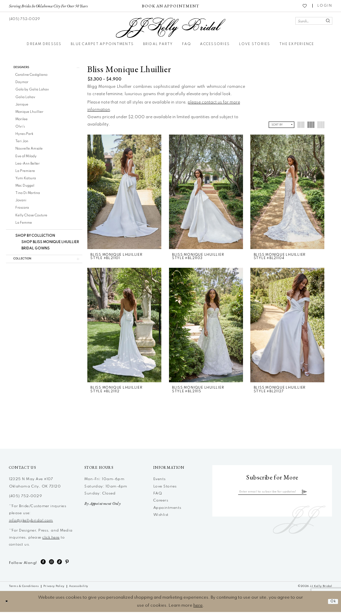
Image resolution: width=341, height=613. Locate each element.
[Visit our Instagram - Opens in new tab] (51, 563)
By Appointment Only (102, 504)
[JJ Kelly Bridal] (170, 28)
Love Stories (165, 487)
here (198, 606)
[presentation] (124, 192)
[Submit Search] (327, 21)
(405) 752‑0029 (25, 497)
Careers (160, 501)
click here (51, 539)
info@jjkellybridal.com (31, 522)
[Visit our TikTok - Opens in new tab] (59, 563)
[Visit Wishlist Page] (305, 5)
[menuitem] (48, 5)
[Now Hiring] (170, 6)
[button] (324, 6)
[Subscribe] (314, 493)
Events (159, 480)
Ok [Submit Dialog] (332, 602)
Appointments (167, 509)
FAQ (157, 494)
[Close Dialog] (7, 602)
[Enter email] (272, 493)
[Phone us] (24, 19)
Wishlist (161, 516)
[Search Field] (313, 21)
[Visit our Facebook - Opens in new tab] (43, 563)
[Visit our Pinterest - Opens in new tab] (67, 563)
